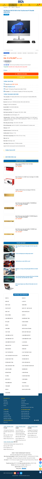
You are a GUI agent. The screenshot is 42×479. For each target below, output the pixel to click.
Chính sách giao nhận (25, 413)
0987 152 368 (10, 435)
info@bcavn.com (11, 86)
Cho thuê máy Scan (26, 352)
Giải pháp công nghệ (7, 418)
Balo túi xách (25, 386)
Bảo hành (24, 325)
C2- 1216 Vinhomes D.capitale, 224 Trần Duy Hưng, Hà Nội (21, 91)
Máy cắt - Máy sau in (27, 308)
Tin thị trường (6, 413)
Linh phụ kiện (8, 369)
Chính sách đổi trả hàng (25, 416)
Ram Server (8, 348)
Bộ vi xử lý (7, 379)
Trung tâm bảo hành (25, 403)
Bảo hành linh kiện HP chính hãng (27, 407)
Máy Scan (7, 304)
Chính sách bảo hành (25, 414)
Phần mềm (7, 392)
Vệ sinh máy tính (9, 362)
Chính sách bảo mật (25, 418)
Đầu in (6, 389)
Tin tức (21, 5)
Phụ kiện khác (8, 382)
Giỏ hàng (37, 5)
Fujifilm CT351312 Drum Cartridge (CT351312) (25, 189)
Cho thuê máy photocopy (11, 355)
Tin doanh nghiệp (7, 414)
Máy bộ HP (18, 7)
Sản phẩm (23, 402)
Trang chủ (5, 7)
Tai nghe (24, 382)
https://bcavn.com (10, 438)
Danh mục (4, 5)
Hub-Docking (25, 321)
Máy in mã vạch (25, 311)
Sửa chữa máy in (26, 362)
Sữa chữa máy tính (9, 365)
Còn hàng (6, 14)
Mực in (23, 298)
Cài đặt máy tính (9, 358)
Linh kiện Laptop (9, 335)
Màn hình (24, 304)
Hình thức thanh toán (25, 411)
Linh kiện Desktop (26, 335)
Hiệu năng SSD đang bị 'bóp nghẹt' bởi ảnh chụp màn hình (26, 246)
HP (9, 7)
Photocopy (8, 308)
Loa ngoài (24, 342)
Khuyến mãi (23, 405)
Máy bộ (13, 7)
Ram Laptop (8, 345)
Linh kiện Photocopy (10, 342)
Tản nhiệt (7, 386)
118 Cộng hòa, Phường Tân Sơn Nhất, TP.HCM (17, 89)
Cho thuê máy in (9, 352)
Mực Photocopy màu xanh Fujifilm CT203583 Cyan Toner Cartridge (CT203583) (26, 230)
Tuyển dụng (6, 402)
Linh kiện (7, 328)
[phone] (40, 459)
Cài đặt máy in (25, 355)
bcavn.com (6, 422)
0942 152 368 (33, 463)
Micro (6, 325)
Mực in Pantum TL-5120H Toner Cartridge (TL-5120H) (27, 176)
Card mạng (24, 379)
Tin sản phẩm (6, 411)
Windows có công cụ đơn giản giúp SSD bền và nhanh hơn (27, 269)
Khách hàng (6, 403)
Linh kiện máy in (9, 318)
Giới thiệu (5, 400)
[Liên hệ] (40, 469)
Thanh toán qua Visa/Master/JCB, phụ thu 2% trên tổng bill (17, 65)
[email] (40, 465)
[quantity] (19, 70)
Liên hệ (5, 405)
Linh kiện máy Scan (26, 338)
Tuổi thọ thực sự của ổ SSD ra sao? (23, 261)
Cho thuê (7, 331)
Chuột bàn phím (26, 375)
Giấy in (23, 315)
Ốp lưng (7, 321)
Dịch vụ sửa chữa (26, 389)
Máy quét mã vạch (26, 331)
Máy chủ (7, 311)
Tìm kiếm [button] (13, 5)
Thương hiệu (23, 400)
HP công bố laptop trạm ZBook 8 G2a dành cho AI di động (26, 284)
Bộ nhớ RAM (8, 372)
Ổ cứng (7, 375)
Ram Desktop (25, 345)
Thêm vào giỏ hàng (21, 74)
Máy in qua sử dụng (26, 328)
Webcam (24, 348)
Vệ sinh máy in (25, 358)
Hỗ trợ (29, 5)
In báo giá (21, 77)
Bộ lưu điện (8, 315)
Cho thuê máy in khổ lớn (28, 365)
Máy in (6, 298)
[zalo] (40, 462)
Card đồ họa (25, 372)
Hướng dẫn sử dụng (7, 416)
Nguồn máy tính (26, 318)
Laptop (24, 301)
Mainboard (24, 369)
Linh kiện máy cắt (9, 338)
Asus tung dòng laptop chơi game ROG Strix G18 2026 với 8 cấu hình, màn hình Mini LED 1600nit (27, 277)
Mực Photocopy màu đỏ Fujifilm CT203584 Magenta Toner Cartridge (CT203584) (26, 217)
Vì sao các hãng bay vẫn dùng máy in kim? (24, 253)
